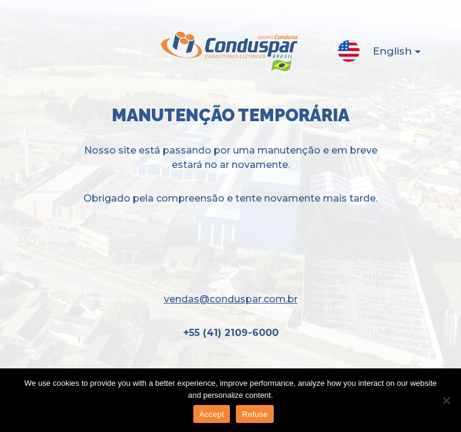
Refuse (255, 414)
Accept (211, 414)
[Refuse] (446, 400)
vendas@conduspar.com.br (231, 299)
